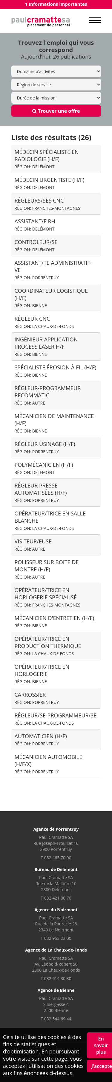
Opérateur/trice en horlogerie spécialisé (47, 597)
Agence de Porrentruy (56, 829)
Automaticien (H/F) (41, 739)
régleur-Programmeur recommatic (48, 395)
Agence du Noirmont (55, 909)
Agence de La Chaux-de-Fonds (56, 950)
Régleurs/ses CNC (47, 204)
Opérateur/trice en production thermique (48, 645)
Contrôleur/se (36, 245)
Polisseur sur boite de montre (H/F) (47, 569)
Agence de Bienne (56, 990)
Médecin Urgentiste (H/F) (50, 183)
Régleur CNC (44, 322)
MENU (95, 20)
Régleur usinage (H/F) (45, 447)
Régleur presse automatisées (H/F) (41, 492)
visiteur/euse (33, 545)
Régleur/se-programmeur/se (56, 719)
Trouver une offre (56, 111)
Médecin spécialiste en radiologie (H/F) (47, 159)
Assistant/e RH (35, 225)
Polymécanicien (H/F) (44, 468)
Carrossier (37, 698)
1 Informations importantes (56, 4)
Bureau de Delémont (55, 869)
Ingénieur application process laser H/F (46, 346)
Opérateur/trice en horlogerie (42, 673)
